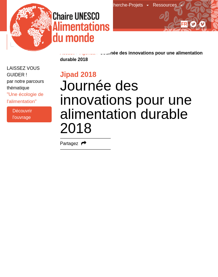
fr (184, 24)
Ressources (165, 5)
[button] (148, 5)
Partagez (69, 143)
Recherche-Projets (124, 5)
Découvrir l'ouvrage (22, 114)
